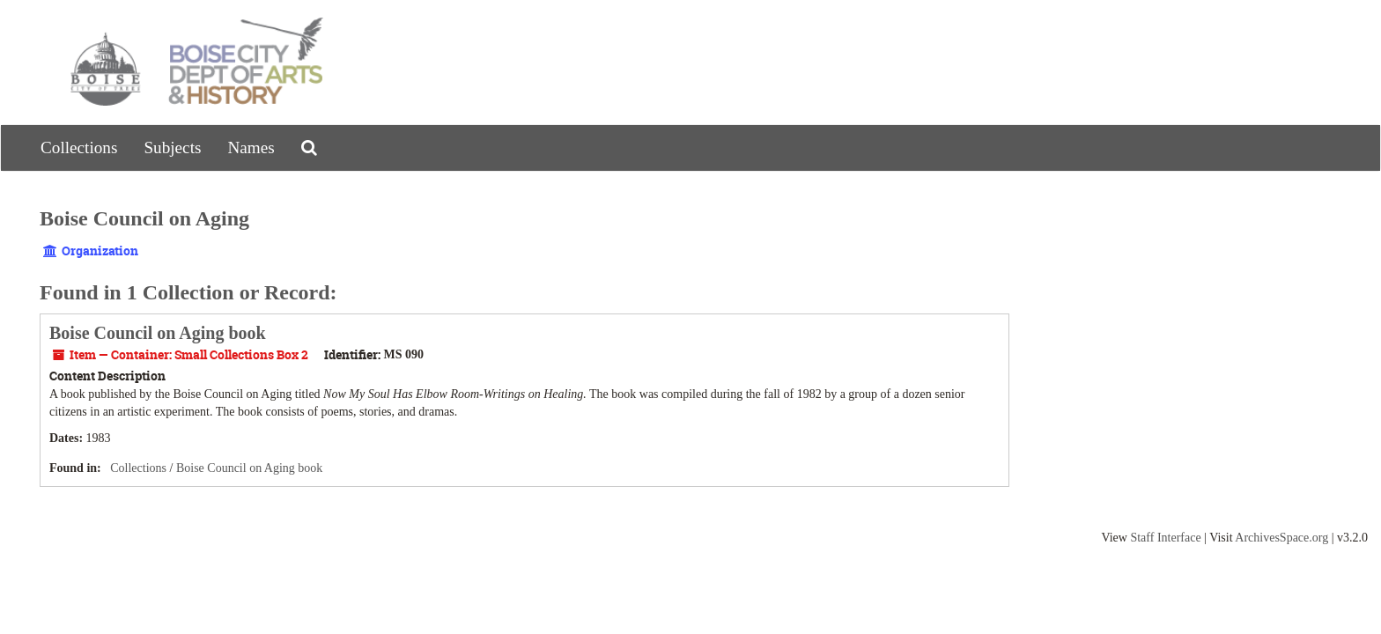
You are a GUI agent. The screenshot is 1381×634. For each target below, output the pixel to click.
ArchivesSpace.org (1281, 537)
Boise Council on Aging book (157, 333)
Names (250, 147)
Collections (79, 147)
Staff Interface (1165, 537)
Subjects (172, 147)
